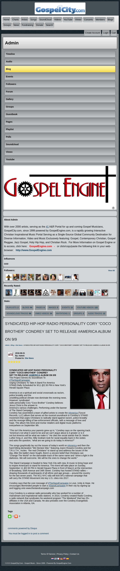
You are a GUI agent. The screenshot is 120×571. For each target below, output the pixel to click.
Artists (25, 19)
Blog (12, 345)
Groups (7, 25)
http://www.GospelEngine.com (34, 250)
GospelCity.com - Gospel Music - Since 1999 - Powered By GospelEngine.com (41, 563)
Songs (33, 19)
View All (111, 270)
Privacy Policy (62, 554)
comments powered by (22, 528)
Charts (15, 19)
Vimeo (78, 19)
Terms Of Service (48, 554)
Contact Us (74, 554)
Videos (57, 19)
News (16, 25)
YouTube (68, 19)
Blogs (110, 19)
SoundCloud (45, 19)
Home (6, 19)
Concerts (88, 19)
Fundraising (27, 25)
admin (7, 345)
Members (100, 19)
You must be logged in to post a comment (29, 533)
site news (19, 345)
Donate (39, 25)
